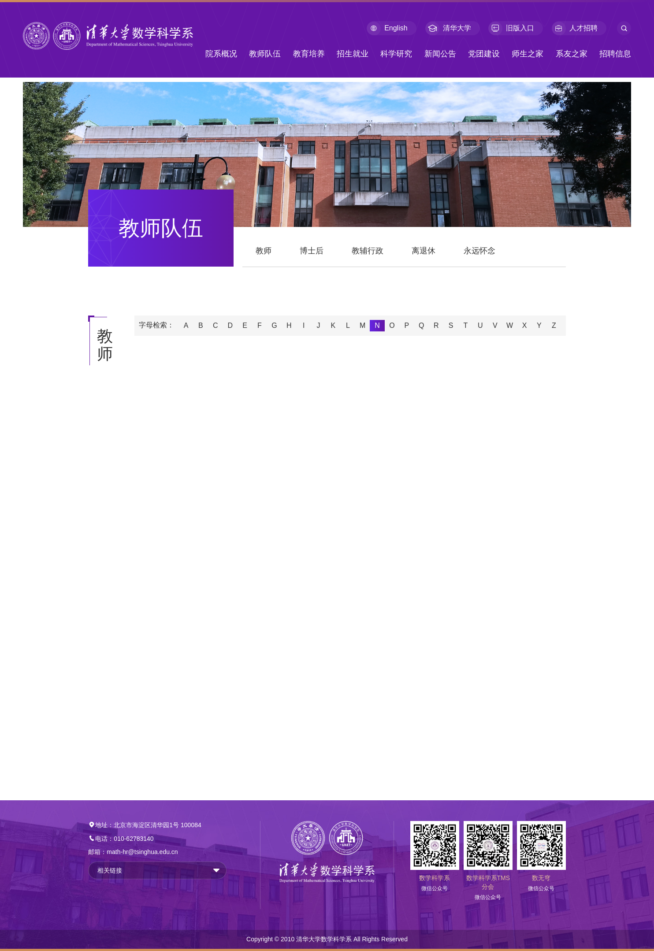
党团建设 (484, 53)
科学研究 (396, 53)
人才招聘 (575, 28)
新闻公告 (440, 53)
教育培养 (309, 53)
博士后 (311, 250)
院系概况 (221, 53)
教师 (263, 250)
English (387, 28)
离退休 (423, 250)
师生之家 (527, 53)
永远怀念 (479, 250)
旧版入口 (511, 28)
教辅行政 (367, 250)
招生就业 (352, 53)
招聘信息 (615, 53)
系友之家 (571, 53)
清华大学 (448, 28)
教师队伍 (265, 53)
